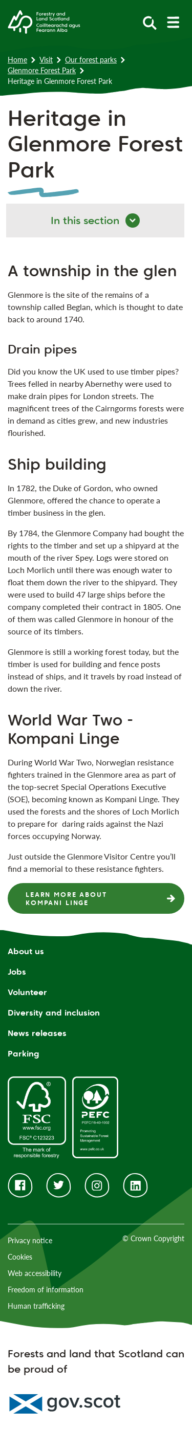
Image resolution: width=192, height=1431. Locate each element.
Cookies (20, 1256)
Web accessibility (34, 1273)
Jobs (17, 972)
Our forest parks (91, 59)
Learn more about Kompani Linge (66, 898)
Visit (46, 59)
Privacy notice (30, 1240)
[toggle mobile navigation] (172, 22)
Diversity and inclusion (54, 1013)
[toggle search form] (149, 22)
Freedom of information (45, 1289)
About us (26, 951)
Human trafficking (36, 1306)
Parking (23, 1054)
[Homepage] (44, 21)
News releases (37, 1033)
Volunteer (27, 992)
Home (17, 59)
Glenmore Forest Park (42, 70)
